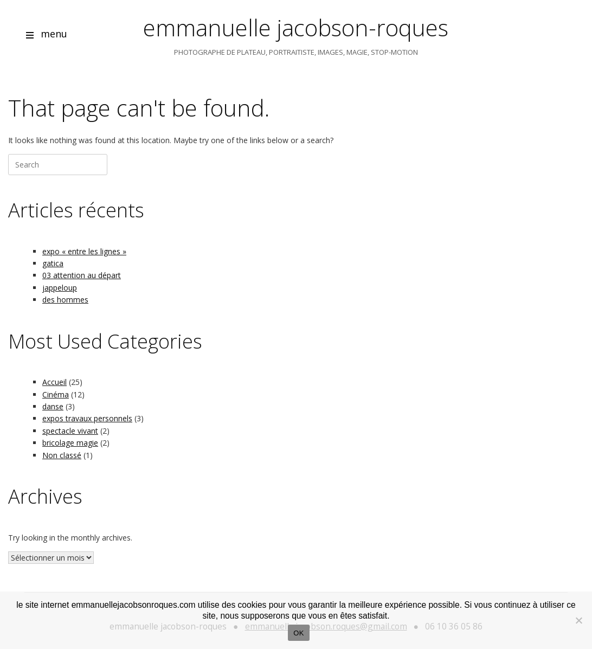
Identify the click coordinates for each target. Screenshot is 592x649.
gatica (52, 263)
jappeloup (59, 287)
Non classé (61, 455)
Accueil (54, 382)
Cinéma (55, 394)
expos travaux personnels (87, 418)
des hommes (65, 299)
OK (298, 633)
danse (52, 406)
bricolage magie (70, 443)
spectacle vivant (70, 431)
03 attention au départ (81, 275)
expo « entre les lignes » (84, 251)
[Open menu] (29, 36)
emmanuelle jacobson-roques (295, 27)
